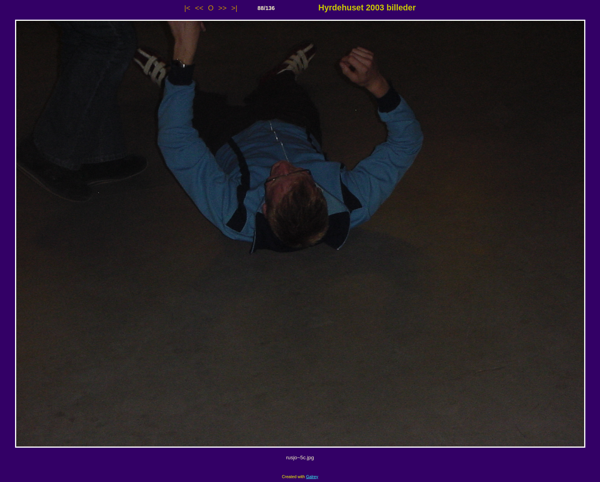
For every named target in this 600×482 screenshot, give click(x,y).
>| (234, 8)
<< (199, 8)
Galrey (312, 476)
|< (187, 8)
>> (222, 8)
